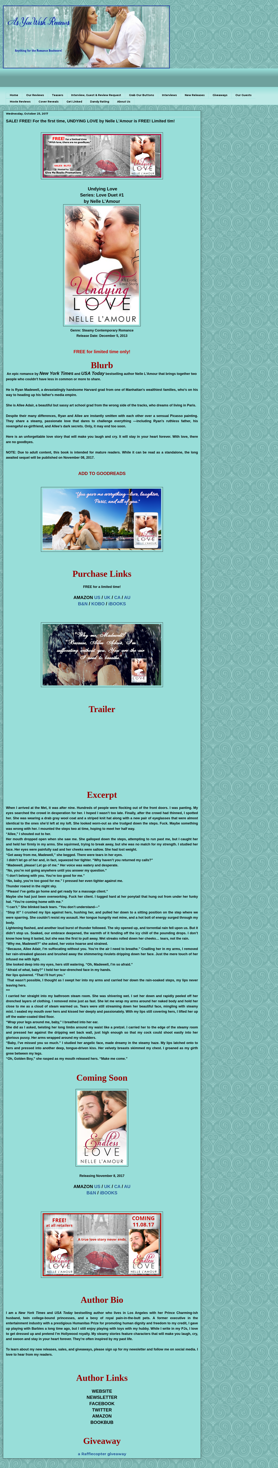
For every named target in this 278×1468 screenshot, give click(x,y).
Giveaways (220, 95)
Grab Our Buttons (141, 95)
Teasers (57, 95)
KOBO (98, 603)
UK (107, 597)
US (97, 597)
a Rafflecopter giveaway (102, 1454)
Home (14, 95)
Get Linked (74, 101)
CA (117, 597)
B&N (83, 603)
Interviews (169, 95)
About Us (123, 101)
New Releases (195, 95)
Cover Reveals (49, 101)
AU (127, 597)
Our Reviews (35, 95)
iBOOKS (117, 603)
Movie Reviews (20, 101)
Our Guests (243, 95)
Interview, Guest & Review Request (96, 95)
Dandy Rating (99, 101)
